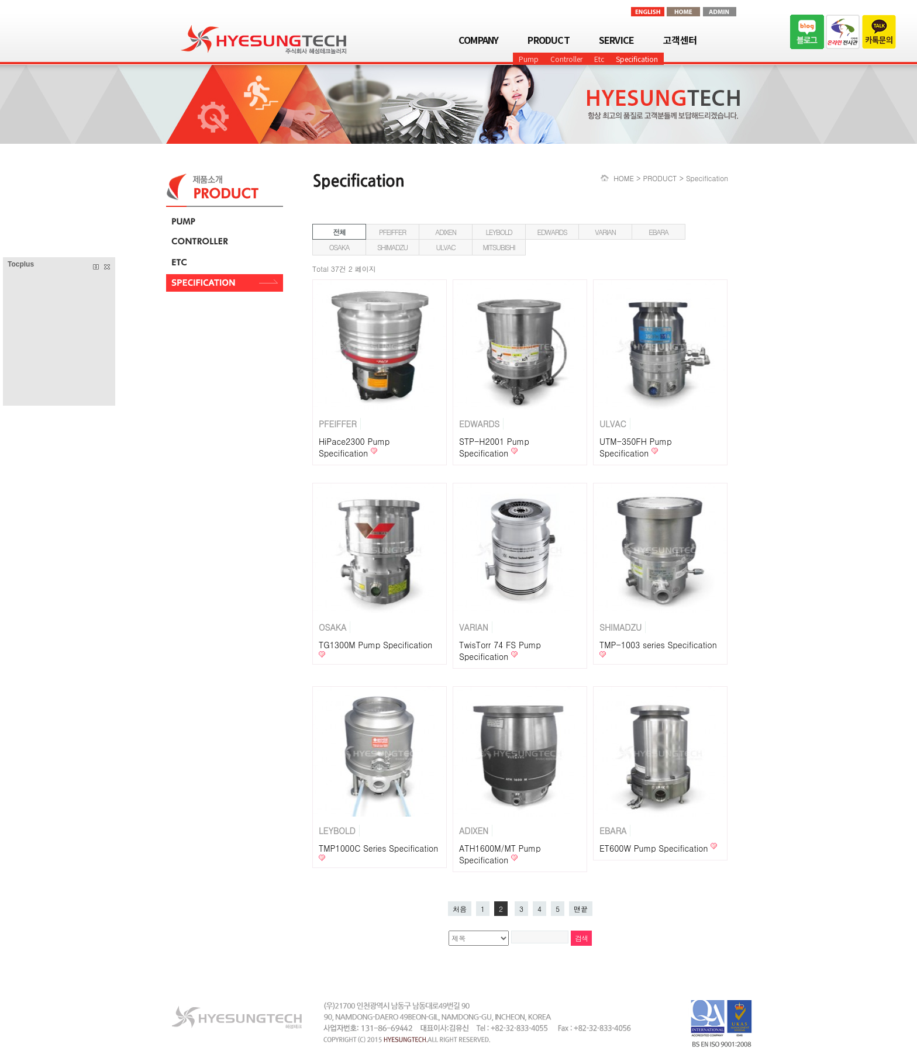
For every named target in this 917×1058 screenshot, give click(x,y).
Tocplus (21, 264)
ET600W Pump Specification (655, 848)
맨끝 (581, 909)
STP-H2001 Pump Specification (494, 447)
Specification (637, 59)
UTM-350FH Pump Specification (635, 447)
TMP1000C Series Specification (378, 848)
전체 (339, 232)
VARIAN (605, 232)
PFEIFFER (392, 232)
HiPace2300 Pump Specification (354, 447)
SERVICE (616, 40)
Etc (599, 59)
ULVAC (445, 247)
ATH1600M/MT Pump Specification (500, 854)
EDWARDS (552, 232)
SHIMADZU (392, 247)
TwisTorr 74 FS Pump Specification (500, 650)
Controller (566, 59)
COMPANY (478, 40)
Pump (529, 59)
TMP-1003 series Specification (658, 645)
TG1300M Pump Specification (375, 645)
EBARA (658, 232)
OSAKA (339, 247)
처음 (460, 909)
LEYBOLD (498, 232)
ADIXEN (445, 232)
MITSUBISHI (499, 247)
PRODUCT (548, 40)
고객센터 (680, 40)
